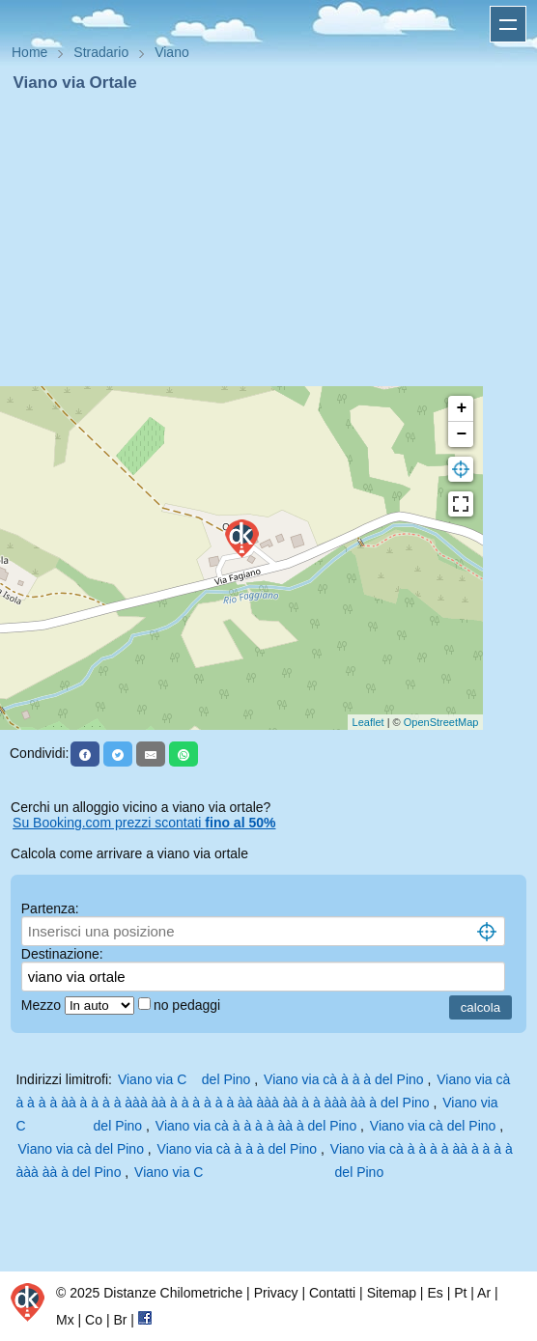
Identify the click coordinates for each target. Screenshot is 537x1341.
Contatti (332, 1292)
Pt (460, 1292)
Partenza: (50, 908)
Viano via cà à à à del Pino (344, 1079)
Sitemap (391, 1292)
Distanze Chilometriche (172, 1292)
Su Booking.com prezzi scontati (144, 822)
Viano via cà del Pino (433, 1125)
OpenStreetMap (441, 722)
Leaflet (368, 722)
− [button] (461, 434)
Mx (65, 1319)
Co (93, 1319)
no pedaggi (189, 1005)
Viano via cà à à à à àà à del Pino (255, 1125)
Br (120, 1319)
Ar (484, 1292)
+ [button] (461, 408)
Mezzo (43, 1005)
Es (434, 1292)
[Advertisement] (268, 239)
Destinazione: (62, 954)
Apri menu (508, 24)
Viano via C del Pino (184, 1079)
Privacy (276, 1292)
